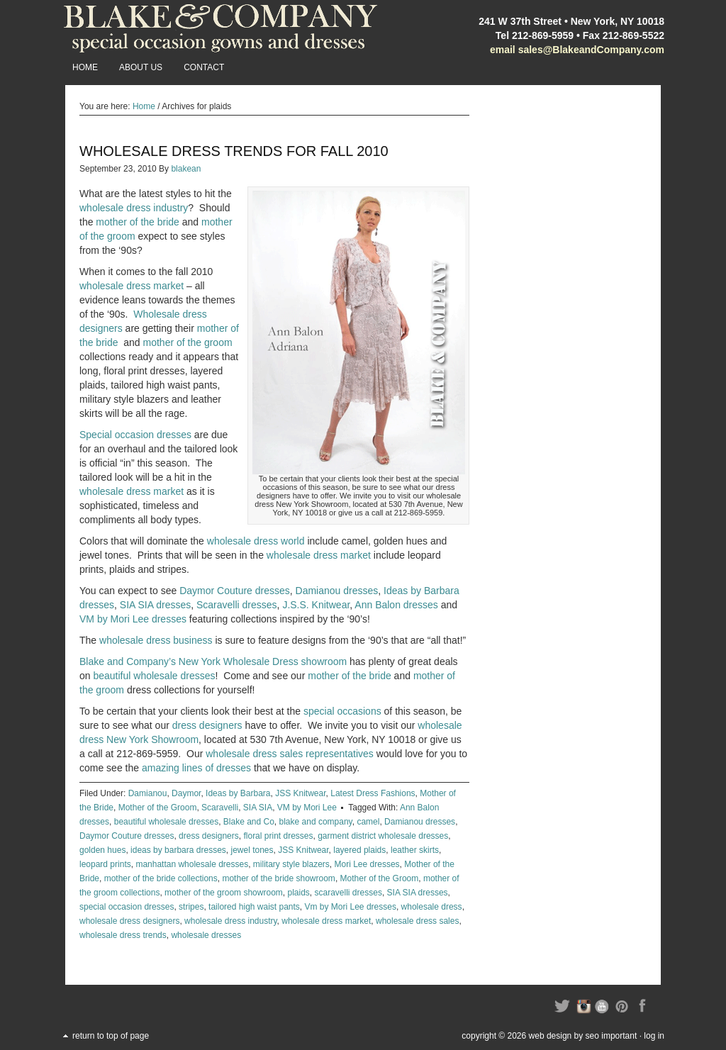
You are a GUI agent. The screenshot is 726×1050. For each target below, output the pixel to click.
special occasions (342, 711)
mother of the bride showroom (278, 878)
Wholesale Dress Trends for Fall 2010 (234, 151)
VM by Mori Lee (307, 807)
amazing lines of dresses (196, 767)
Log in (654, 1036)
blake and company (315, 822)
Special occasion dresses (135, 434)
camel (368, 822)
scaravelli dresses (348, 893)
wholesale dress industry (133, 207)
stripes (191, 907)
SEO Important (611, 1036)
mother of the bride (137, 222)
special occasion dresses (126, 907)
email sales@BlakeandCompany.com (577, 49)
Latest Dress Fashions (372, 793)
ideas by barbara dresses (178, 850)
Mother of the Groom (157, 807)
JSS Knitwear (300, 793)
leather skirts (415, 850)
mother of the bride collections (161, 878)
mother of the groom (188, 342)
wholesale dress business (156, 640)
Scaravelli (219, 807)
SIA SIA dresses (155, 604)
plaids (298, 893)
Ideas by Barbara (238, 793)
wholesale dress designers (129, 921)
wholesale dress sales (417, 921)
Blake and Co (248, 822)
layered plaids (359, 850)
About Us (140, 67)
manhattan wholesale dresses (191, 864)
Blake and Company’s (127, 661)
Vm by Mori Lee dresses (350, 907)
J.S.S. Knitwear (316, 604)
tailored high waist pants (254, 907)
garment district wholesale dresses (383, 836)
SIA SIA (257, 807)
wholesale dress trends (123, 935)
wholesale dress (431, 907)
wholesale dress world (256, 541)
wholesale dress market (131, 285)
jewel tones (251, 850)
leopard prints (105, 864)
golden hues (102, 850)
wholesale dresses (206, 935)
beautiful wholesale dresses (154, 675)
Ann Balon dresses (396, 604)
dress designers (207, 725)
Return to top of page (110, 1036)
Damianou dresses (337, 590)
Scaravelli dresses (236, 604)
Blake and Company (221, 28)
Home (85, 67)
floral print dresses (278, 836)
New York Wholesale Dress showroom (263, 661)
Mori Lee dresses (367, 864)
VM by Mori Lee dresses (132, 619)
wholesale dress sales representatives (290, 753)
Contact (204, 67)
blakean (186, 169)
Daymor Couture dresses (234, 590)
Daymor (186, 793)
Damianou (147, 793)
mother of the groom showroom (223, 893)
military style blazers (291, 864)
